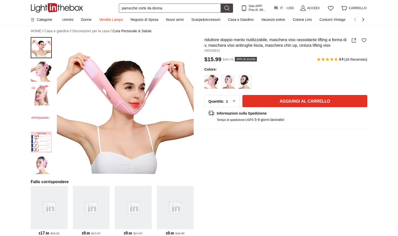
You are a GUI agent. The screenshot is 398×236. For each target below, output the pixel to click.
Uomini (68, 20)
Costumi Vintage (332, 20)
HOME (37, 31)
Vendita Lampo (111, 20)
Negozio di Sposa (144, 20)
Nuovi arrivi (175, 20)
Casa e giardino (57, 31)
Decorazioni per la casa (91, 31)
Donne (86, 20)
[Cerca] (170, 8)
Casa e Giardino (241, 20)
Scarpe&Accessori (205, 20)
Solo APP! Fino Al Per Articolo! (257, 8)
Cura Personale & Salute (132, 31)
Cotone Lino (302, 20)
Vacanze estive (273, 20)
